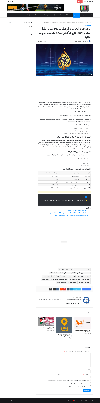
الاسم (89, 368)
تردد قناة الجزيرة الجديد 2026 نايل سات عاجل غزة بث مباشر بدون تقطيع (71, 215)
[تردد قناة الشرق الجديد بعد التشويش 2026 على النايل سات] (82, 322)
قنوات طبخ (29, 14)
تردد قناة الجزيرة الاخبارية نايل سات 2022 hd (54, 276)
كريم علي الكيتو (85, 41)
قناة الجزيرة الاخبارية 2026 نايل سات (66, 282)
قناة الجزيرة (45, 279)
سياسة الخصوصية (11, 400)
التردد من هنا (64, 241)
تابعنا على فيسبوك (28, 26)
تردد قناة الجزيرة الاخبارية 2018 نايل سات (79, 273)
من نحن (21, 400)
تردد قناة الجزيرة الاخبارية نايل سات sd (79, 279)
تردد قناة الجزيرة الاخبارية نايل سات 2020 (79, 276)
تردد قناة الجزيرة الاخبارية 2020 (57, 273)
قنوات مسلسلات (45, 14)
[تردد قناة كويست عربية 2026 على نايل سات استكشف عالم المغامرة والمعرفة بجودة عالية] (64, 324)
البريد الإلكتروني (86, 374)
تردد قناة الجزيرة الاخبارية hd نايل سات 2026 (77, 210)
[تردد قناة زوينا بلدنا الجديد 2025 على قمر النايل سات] (46, 320)
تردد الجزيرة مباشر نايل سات (82, 270)
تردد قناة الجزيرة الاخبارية (65, 270)
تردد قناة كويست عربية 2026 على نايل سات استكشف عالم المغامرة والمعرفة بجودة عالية (65, 335)
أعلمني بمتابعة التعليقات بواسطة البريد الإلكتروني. (79, 382)
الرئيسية (90, 14)
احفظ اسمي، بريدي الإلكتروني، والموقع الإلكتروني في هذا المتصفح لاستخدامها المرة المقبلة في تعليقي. (68, 379)
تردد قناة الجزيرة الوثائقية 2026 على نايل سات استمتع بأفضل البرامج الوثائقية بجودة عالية (67, 213)
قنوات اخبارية (76, 14)
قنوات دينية (53, 14)
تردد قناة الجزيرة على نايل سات (59, 279)
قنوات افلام (61, 14)
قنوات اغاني (36, 14)
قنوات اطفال (69, 14)
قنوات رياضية (83, 14)
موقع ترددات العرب (68, 400)
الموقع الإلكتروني (59, 374)
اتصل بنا (17, 400)
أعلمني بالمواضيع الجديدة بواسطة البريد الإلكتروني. (79, 385)
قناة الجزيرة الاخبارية (84, 282)
